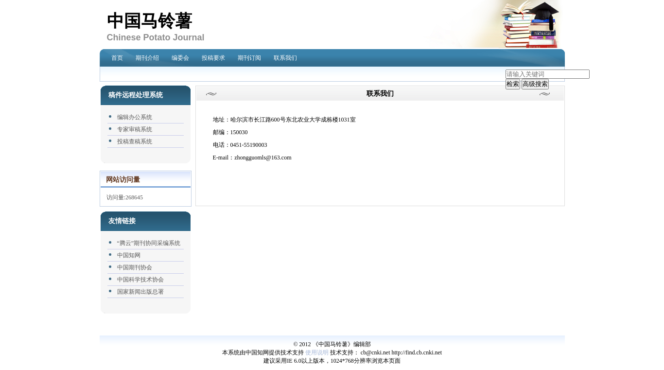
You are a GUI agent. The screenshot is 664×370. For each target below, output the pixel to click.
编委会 (180, 57)
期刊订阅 (249, 57)
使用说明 (317, 352)
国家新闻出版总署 (140, 291)
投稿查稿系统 (134, 141)
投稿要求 (213, 57)
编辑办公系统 (134, 117)
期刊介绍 (147, 57)
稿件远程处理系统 (135, 95)
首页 (117, 57)
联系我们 (285, 57)
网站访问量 (123, 179)
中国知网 (128, 255)
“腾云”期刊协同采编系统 (149, 243)
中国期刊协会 (134, 267)
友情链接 (122, 221)
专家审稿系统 (134, 129)
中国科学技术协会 (140, 279)
